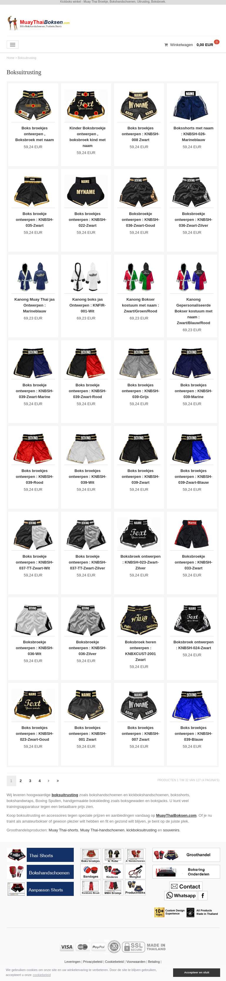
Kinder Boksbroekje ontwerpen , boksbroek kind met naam (87, 137)
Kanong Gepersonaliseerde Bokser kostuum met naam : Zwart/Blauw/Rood (193, 312)
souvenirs (171, 835)
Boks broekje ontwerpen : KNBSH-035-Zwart (34, 220)
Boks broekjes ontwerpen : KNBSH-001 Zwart (87, 738)
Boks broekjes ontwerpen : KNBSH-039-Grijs (140, 393)
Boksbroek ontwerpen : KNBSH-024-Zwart (193, 651)
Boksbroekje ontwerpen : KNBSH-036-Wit (34, 651)
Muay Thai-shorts (63, 835)
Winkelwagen (181, 45)
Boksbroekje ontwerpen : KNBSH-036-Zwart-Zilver (193, 220)
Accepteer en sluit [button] (196, 972)
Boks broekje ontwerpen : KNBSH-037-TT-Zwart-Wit (34, 565)
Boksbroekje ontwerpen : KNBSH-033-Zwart (193, 565)
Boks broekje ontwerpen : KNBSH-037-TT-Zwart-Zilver (87, 565)
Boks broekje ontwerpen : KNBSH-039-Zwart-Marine (34, 393)
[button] (169, 972)
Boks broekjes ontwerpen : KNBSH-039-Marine (193, 393)
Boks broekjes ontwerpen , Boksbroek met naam (34, 134)
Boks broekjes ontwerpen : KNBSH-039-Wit (87, 479)
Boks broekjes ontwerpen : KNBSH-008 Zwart (140, 134)
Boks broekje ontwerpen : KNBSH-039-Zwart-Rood (87, 393)
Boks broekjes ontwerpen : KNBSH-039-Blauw (193, 738)
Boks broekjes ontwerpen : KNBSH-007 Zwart (140, 738)
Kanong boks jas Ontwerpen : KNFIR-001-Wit (87, 306)
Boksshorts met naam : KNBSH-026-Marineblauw (194, 134)
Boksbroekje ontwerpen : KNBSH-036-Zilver (87, 651)
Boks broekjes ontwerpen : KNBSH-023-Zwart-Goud (34, 738)
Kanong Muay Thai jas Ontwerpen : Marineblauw (35, 306)
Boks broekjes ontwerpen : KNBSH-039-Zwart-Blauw (193, 479)
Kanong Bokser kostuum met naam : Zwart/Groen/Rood (140, 306)
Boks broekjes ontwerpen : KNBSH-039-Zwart (140, 479)
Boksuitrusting (27, 58)
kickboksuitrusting (141, 835)
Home (11, 58)
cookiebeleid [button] (42, 975)
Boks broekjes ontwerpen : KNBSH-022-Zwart (87, 220)
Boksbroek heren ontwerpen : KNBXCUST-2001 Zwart (140, 654)
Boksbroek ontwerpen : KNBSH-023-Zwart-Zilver (140, 565)
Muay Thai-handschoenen (102, 835)
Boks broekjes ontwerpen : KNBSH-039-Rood (34, 479)
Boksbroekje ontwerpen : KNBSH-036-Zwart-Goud (140, 220)
